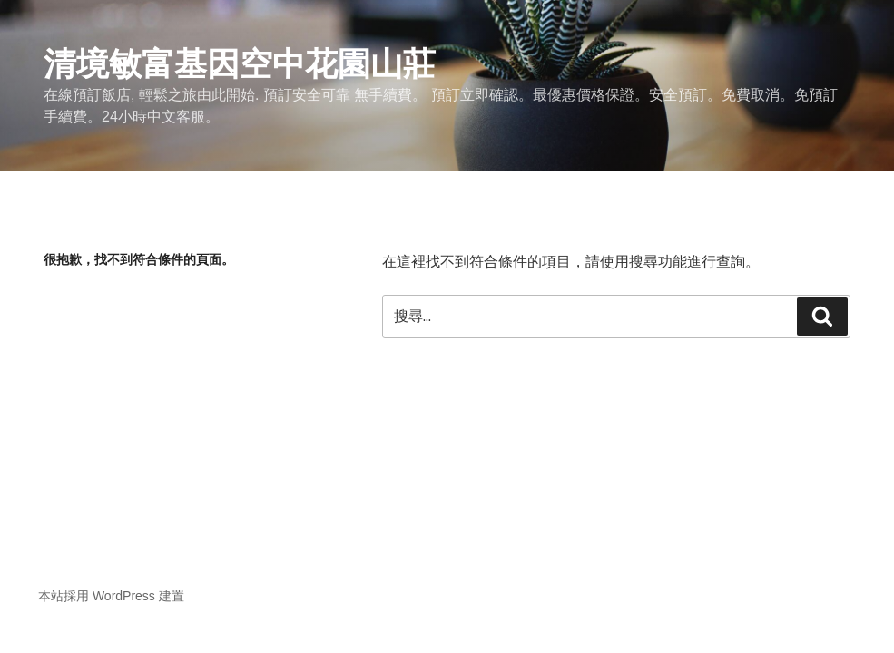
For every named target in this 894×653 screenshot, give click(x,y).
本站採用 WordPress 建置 (111, 596)
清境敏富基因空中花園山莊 (240, 64)
